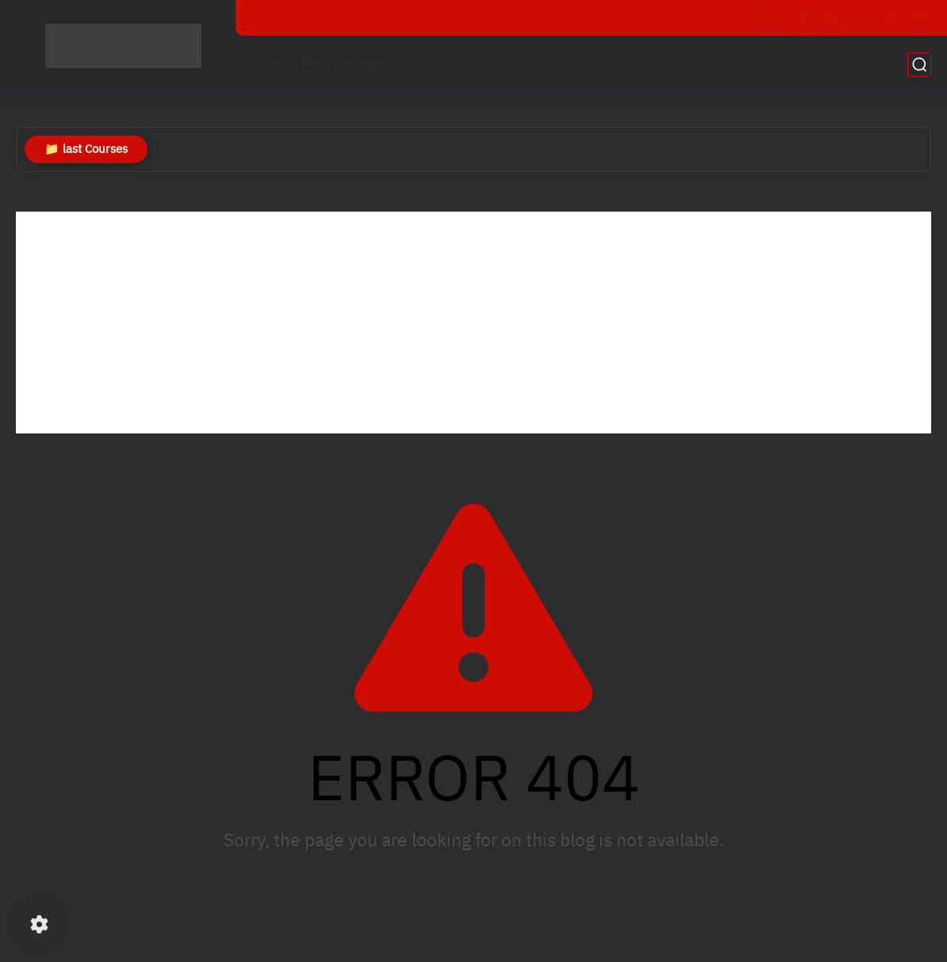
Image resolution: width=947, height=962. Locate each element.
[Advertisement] (473, 322)
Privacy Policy (288, 18)
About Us (524, 18)
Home (272, 64)
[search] (919, 64)
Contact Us (370, 18)
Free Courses (341, 64)
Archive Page (449, 18)
